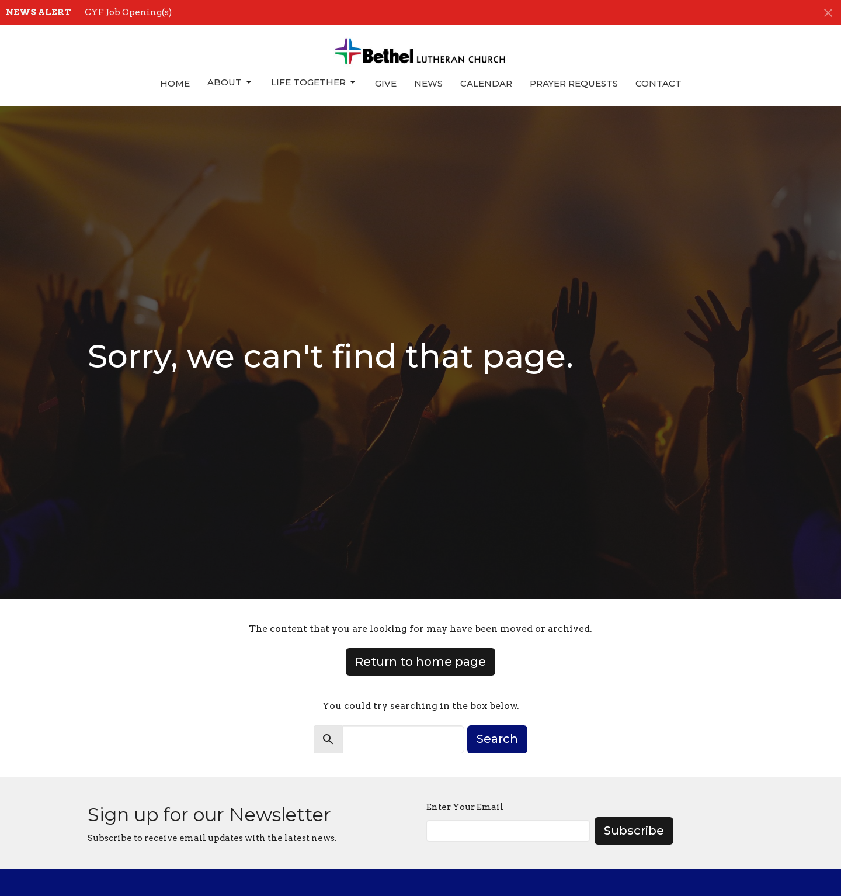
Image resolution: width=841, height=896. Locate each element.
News (428, 83)
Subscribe (634, 831)
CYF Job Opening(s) (128, 12)
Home (175, 83)
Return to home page (420, 662)
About (230, 82)
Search (497, 739)
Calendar (486, 83)
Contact (658, 83)
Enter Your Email (464, 807)
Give (386, 83)
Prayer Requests (574, 83)
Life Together (314, 82)
